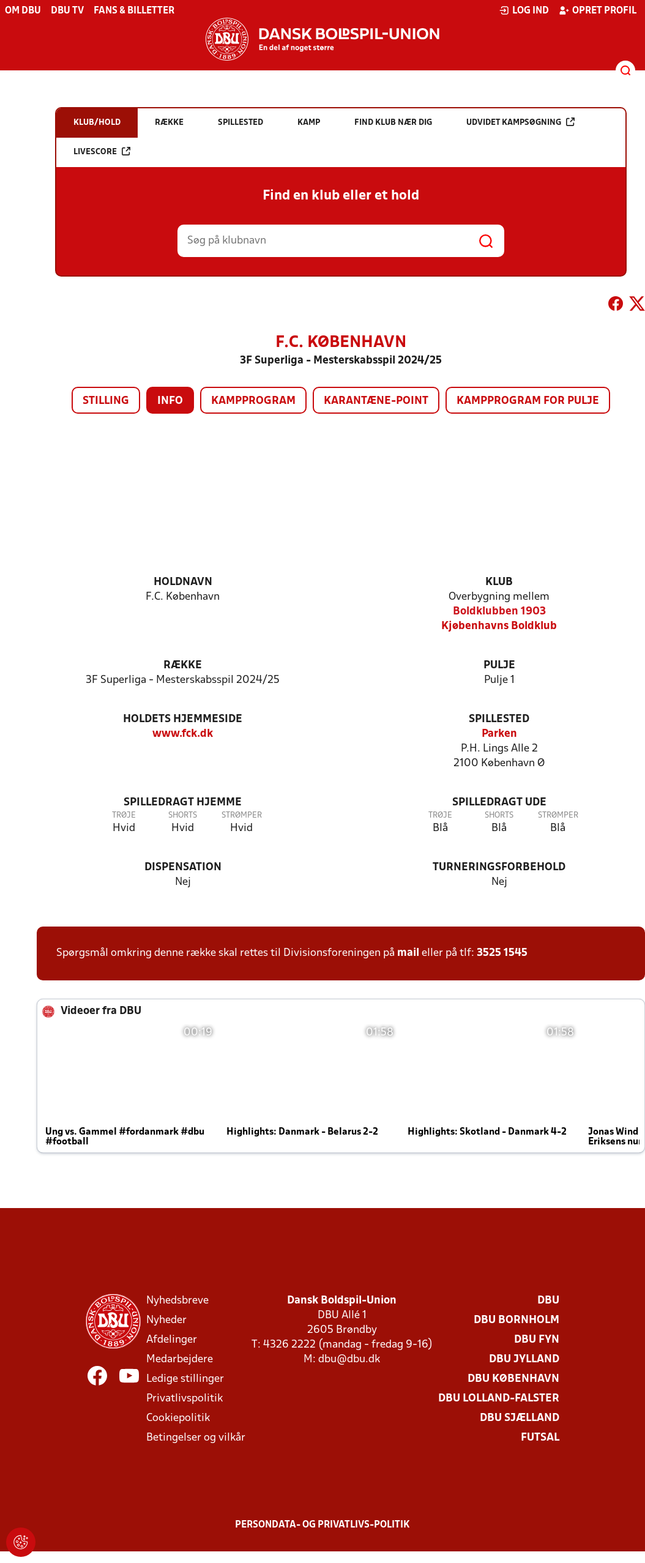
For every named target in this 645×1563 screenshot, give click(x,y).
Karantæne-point (376, 401)
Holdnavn (183, 582)
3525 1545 (502, 953)
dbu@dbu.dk (349, 1359)
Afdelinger (171, 1340)
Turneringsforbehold (499, 867)
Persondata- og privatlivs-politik (322, 1525)
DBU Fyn (536, 1340)
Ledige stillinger (185, 1379)
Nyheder (166, 1320)
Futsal (540, 1438)
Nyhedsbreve (177, 1301)
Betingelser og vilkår (195, 1438)
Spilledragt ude (499, 802)
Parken (499, 734)
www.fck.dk (182, 734)
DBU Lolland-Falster (498, 1398)
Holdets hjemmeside (182, 719)
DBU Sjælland (519, 1418)
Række (182, 665)
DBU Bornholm (516, 1320)
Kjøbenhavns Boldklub (499, 626)
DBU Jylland (524, 1359)
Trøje (124, 815)
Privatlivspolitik (184, 1398)
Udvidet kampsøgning (520, 122)
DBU (548, 1301)
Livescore (101, 151)
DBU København (513, 1379)
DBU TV (67, 11)
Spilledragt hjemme (183, 802)
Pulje (499, 665)
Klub (499, 582)
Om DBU (23, 11)
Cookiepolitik (178, 1418)
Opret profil (597, 10)
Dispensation (183, 867)
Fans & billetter (134, 11)
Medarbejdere (179, 1359)
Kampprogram (253, 401)
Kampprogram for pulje (528, 401)
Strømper (242, 815)
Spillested (499, 719)
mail (408, 953)
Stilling (106, 401)
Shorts (182, 815)
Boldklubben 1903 (499, 611)
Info (170, 401)
